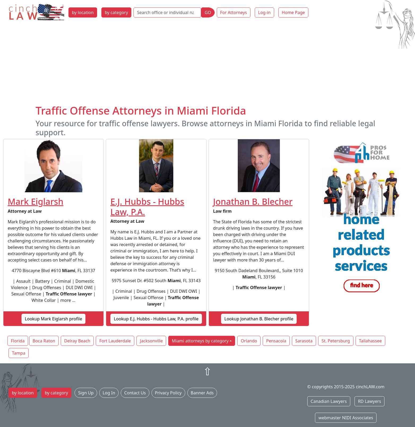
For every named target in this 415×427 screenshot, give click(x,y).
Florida (18, 341)
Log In (109, 393)
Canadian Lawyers (329, 401)
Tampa (18, 353)
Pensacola (276, 341)
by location (83, 12)
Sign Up (85, 393)
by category (116, 12)
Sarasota (304, 341)
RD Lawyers (369, 401)
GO (208, 12)
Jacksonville (151, 341)
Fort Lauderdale (115, 341)
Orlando (249, 341)
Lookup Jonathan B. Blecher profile (258, 319)
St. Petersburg (336, 341)
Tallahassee (370, 341)
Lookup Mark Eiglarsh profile (53, 319)
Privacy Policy (168, 393)
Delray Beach (77, 341)
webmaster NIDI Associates (345, 418)
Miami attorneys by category (200, 341)
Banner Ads (202, 393)
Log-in (264, 12)
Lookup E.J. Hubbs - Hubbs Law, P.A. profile (156, 319)
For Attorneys (233, 12)
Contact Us (135, 393)
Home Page (293, 12)
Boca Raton (44, 341)
